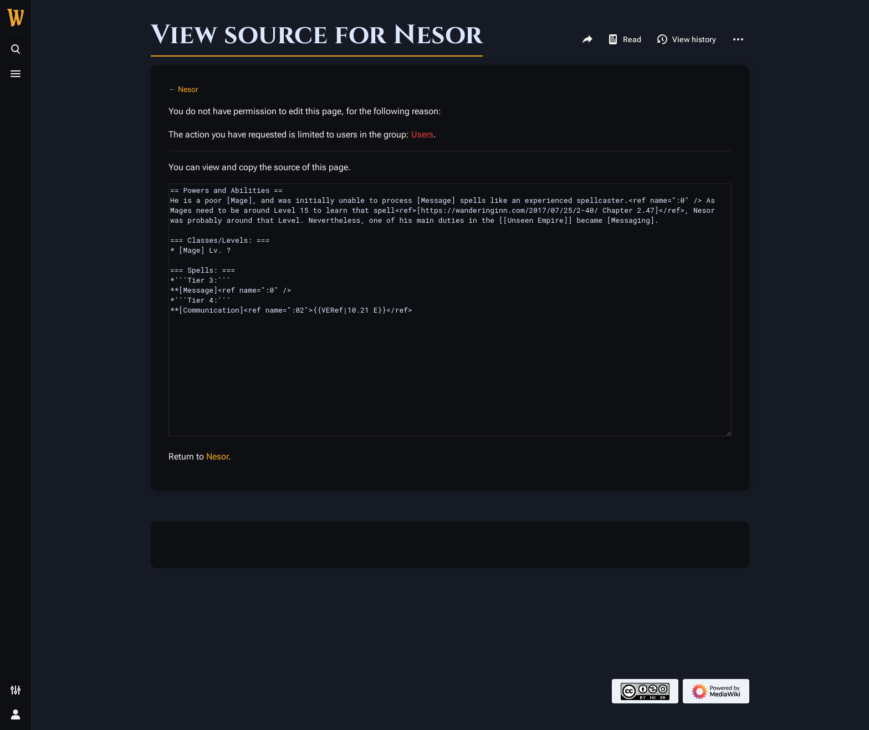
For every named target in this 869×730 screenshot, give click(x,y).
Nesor (188, 89)
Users (422, 134)
